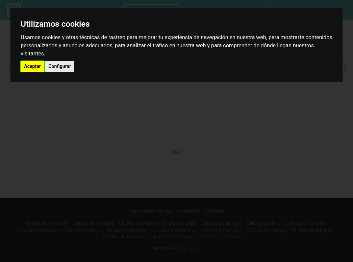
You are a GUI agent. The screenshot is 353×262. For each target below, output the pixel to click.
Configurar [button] (59, 66)
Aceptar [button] (32, 66)
